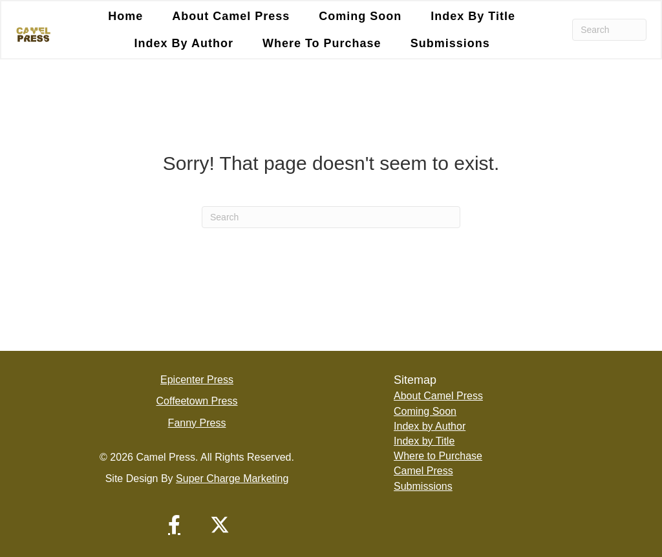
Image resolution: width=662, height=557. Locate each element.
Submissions (423, 486)
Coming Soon (425, 411)
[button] (174, 524)
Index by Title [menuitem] (473, 16)
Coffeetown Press (197, 400)
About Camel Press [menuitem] (231, 16)
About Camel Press (438, 395)
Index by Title (424, 441)
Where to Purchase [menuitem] (321, 43)
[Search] (609, 30)
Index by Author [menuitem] (183, 43)
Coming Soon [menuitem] (360, 16)
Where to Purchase (438, 455)
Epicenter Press (196, 379)
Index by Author (429, 426)
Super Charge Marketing (232, 478)
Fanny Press (197, 422)
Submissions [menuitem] (450, 43)
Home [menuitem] (125, 16)
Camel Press (423, 470)
